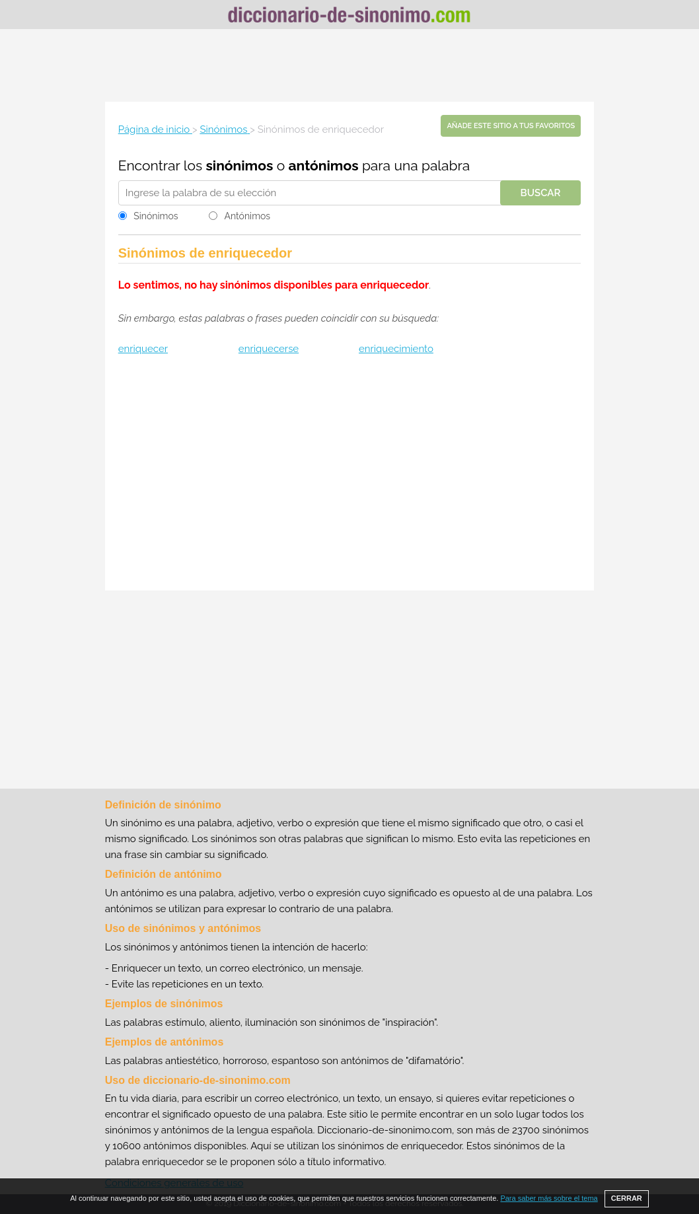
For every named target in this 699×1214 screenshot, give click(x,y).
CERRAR (626, 1198)
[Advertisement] (349, 65)
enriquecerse (269, 349)
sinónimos (239, 165)
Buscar (541, 193)
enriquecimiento (396, 349)
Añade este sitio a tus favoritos (511, 126)
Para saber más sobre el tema (548, 1198)
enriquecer (143, 349)
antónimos (324, 165)
